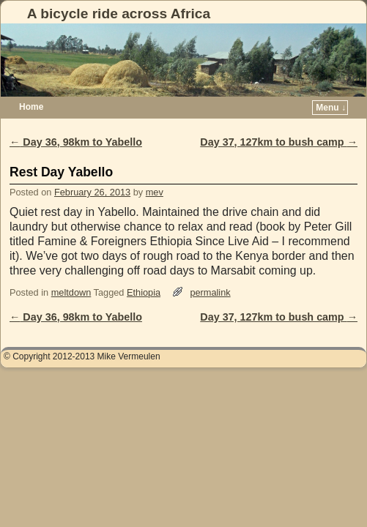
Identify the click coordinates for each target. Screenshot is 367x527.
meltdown (71, 292)
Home (31, 107)
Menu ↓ (331, 107)
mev (154, 192)
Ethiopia (143, 292)
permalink (210, 292)
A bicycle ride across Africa (118, 13)
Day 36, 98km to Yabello (76, 142)
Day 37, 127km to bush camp (278, 142)
